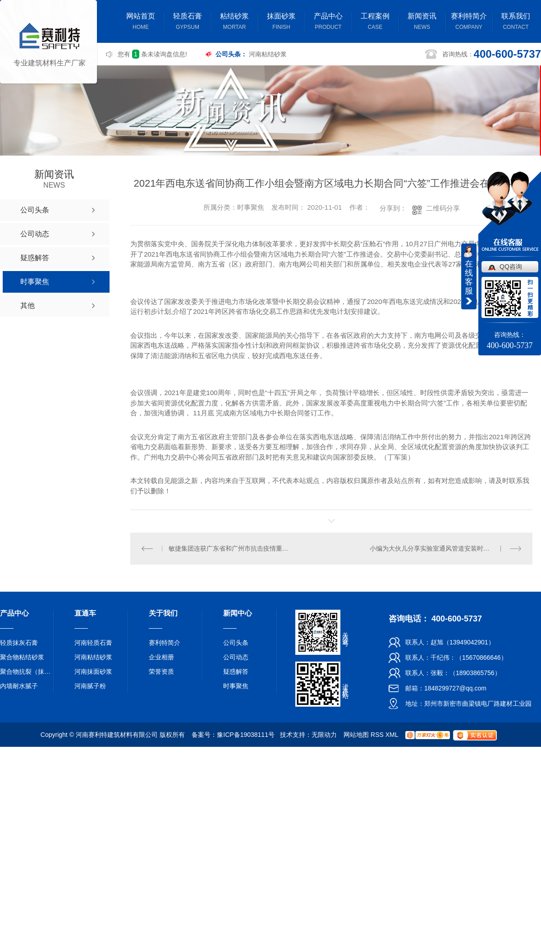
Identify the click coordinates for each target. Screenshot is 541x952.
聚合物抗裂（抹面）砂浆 (27, 671)
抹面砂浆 (281, 22)
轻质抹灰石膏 (19, 642)
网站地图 (356, 734)
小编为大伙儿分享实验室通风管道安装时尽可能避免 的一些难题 (446, 548)
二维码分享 (443, 208)
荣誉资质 (161, 671)
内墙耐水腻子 (19, 686)
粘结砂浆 (234, 22)
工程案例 (375, 22)
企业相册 (161, 657)
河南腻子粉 (90, 686)
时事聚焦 (235, 686)
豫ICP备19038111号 (246, 734)
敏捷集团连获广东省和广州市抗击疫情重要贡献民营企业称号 (231, 548)
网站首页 (140, 22)
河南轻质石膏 (93, 642)
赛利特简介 (468, 22)
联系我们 (515, 22)
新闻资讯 (422, 22)
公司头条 (235, 642)
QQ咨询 (511, 266)
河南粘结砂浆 (268, 54)
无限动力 (324, 734)
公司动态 (235, 657)
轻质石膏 (187, 22)
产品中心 (328, 22)
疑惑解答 (235, 671)
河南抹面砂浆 (93, 671)
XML (391, 734)
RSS (377, 734)
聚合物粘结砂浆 (22, 657)
